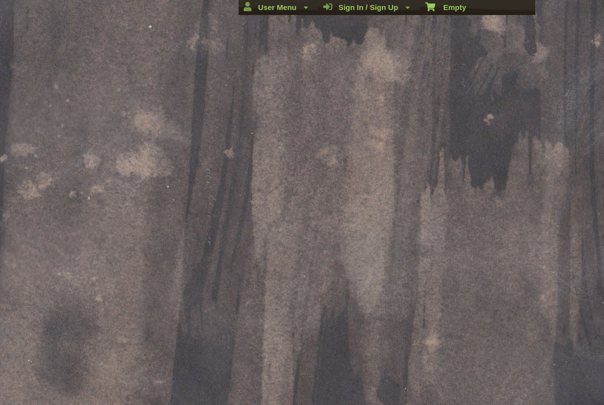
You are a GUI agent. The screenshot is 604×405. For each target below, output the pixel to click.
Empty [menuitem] (446, 7)
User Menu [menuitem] (276, 7)
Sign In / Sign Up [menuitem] (366, 7)
